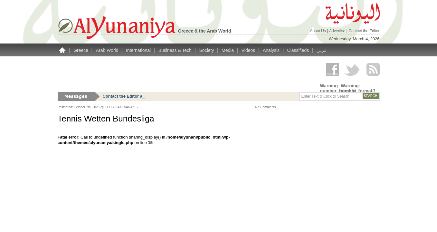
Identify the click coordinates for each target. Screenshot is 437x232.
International (139, 50)
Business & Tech (175, 50)
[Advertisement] (175, 74)
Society (207, 50)
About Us (318, 31)
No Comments (265, 107)
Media (228, 50)
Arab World (108, 50)
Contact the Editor (363, 31)
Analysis (272, 50)
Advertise (337, 31)
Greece (81, 50)
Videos (249, 50)
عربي (322, 50)
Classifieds (298, 50)
